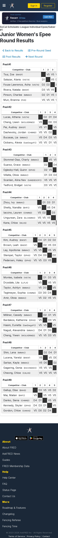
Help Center (9, 477)
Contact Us (8, 496)
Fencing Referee (11, 520)
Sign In (33, 5)
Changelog (8, 513)
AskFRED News (11, 453)
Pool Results (11, 56)
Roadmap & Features (14, 507)
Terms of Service (16, 536)
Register (48, 5)
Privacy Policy (33, 536)
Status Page (9, 490)
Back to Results (12, 50)
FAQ (4, 483)
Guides (6, 459)
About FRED (9, 447)
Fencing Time (9, 526)
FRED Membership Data (15, 466)
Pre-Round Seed (39, 50)
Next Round (33, 56)
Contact (46, 536)
